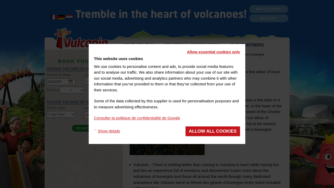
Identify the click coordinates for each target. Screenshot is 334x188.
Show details (109, 131)
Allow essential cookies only (213, 52)
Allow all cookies (213, 131)
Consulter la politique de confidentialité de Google (137, 118)
